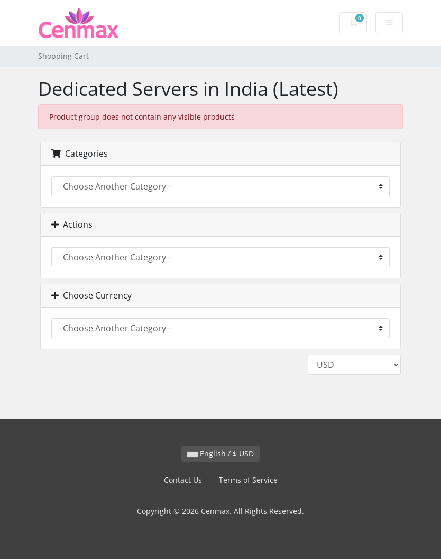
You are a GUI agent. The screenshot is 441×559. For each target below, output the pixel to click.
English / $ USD (220, 453)
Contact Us (183, 480)
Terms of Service (248, 480)
